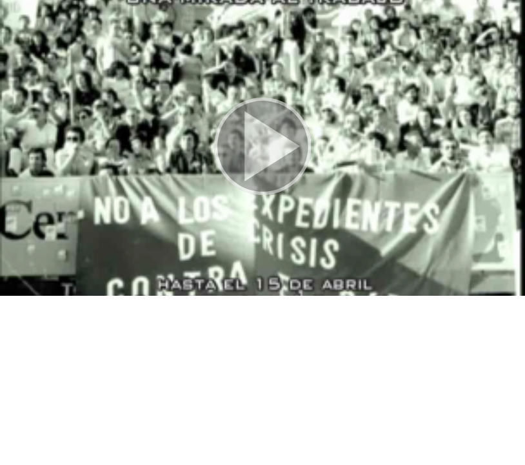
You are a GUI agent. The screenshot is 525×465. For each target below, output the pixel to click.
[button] (262, 148)
